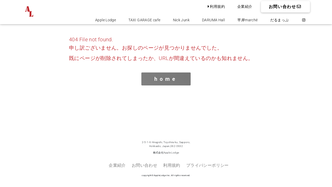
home (166, 79)
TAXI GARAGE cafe (144, 20)
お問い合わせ (285, 6)
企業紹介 (244, 6)
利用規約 (215, 6)
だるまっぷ (279, 20)
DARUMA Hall (213, 20)
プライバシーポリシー (207, 165)
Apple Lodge (105, 20)
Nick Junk (181, 20)
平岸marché (247, 20)
